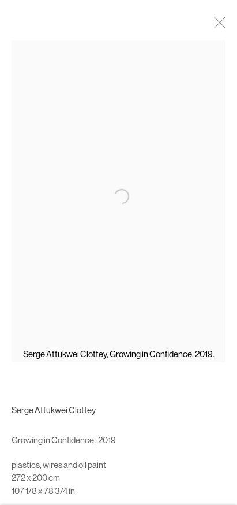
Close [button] (219, 26)
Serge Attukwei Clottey (54, 414)
